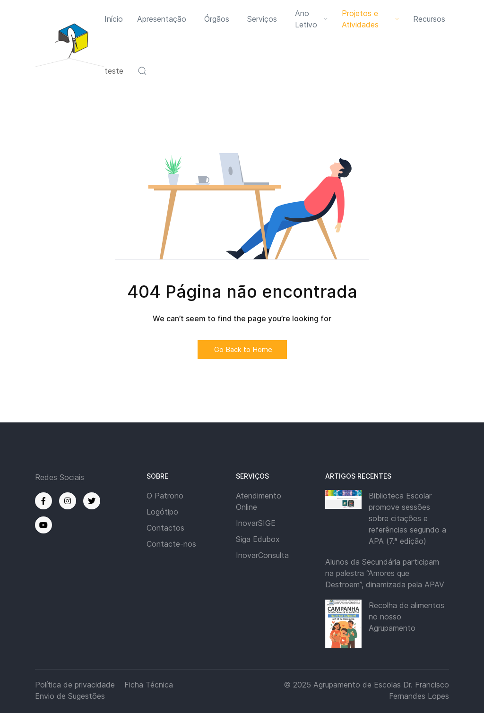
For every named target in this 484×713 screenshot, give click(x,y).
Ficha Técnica (148, 684)
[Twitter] (91, 500)
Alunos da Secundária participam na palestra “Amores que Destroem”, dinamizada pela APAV (384, 573)
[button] (142, 71)
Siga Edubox (258, 539)
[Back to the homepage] (69, 45)
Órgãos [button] (216, 19)
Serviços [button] (262, 19)
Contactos (165, 528)
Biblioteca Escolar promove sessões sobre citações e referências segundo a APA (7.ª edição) (407, 518)
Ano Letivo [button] (311, 19)
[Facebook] (43, 500)
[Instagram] (67, 500)
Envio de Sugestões (70, 696)
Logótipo (162, 511)
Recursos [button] (429, 19)
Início (113, 19)
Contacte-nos (171, 544)
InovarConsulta (262, 555)
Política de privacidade (75, 684)
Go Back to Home (242, 349)
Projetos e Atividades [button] (370, 19)
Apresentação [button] (161, 19)
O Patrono (165, 495)
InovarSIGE (256, 523)
